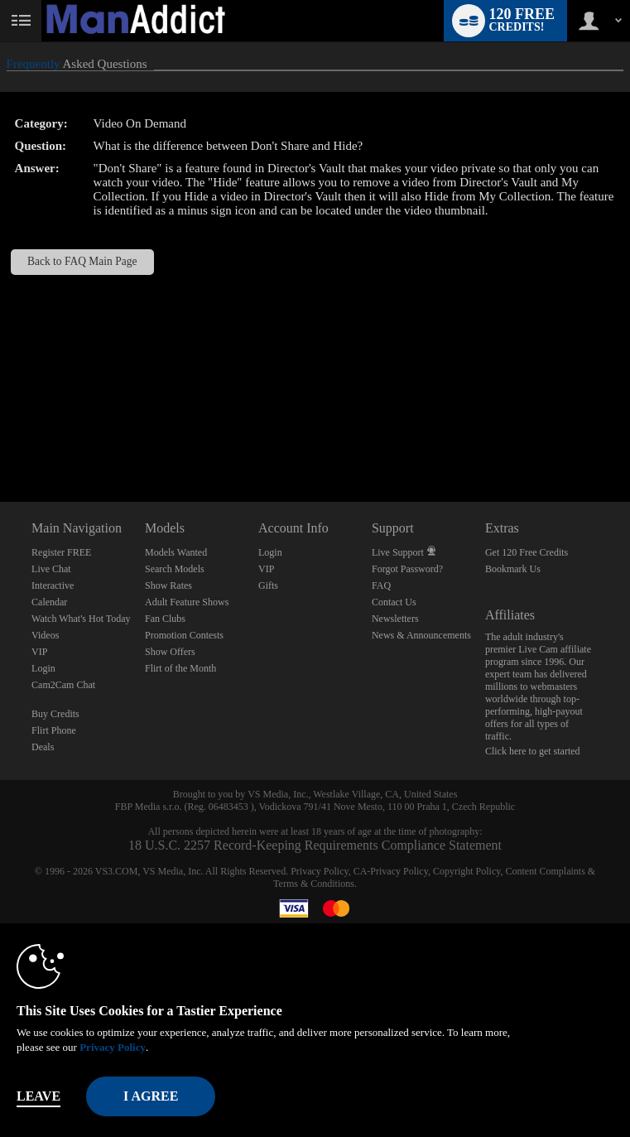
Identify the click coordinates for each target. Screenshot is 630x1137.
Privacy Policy (320, 871)
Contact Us (394, 602)
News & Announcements (421, 635)
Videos (45, 635)
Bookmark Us (513, 569)
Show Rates (168, 585)
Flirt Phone (53, 730)
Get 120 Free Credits (526, 552)
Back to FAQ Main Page (82, 261)
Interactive (52, 585)
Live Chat (51, 569)
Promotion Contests (184, 635)
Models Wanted (176, 552)
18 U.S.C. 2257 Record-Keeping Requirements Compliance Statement (315, 845)
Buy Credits (55, 714)
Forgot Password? (407, 569)
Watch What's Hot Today (81, 618)
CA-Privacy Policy (390, 871)
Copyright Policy (467, 871)
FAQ (381, 585)
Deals (42, 747)
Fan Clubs (165, 618)
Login (43, 668)
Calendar (49, 602)
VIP (39, 652)
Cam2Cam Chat (63, 685)
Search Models (174, 569)
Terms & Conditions (313, 883)
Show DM (0, 440)
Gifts (268, 585)
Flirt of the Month (180, 668)
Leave (38, 1096)
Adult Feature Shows (186, 602)
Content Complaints (544, 871)
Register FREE (61, 552)
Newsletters (395, 618)
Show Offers (170, 652)
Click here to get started (532, 751)
